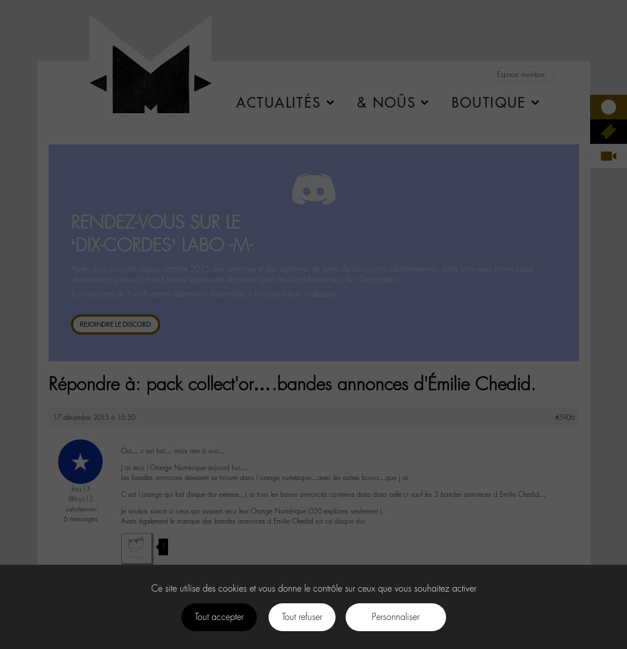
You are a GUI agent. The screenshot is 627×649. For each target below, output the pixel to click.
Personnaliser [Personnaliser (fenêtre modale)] (395, 617)
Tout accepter (219, 617)
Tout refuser (302, 617)
